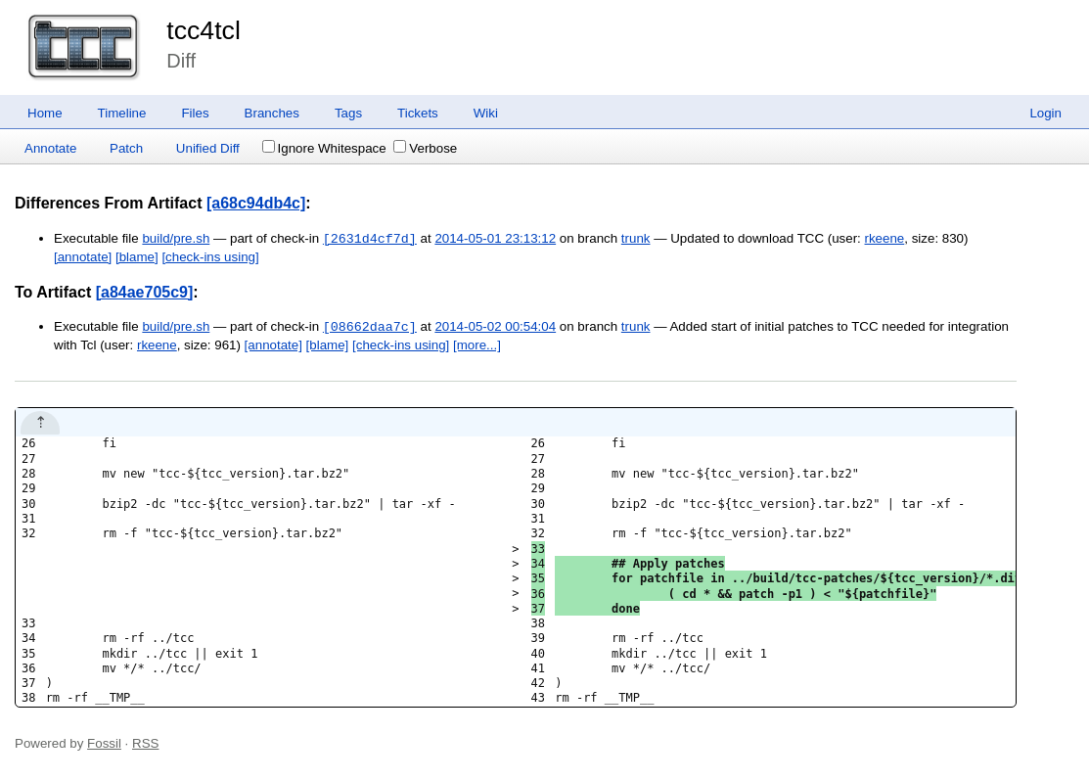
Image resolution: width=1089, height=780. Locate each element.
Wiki (486, 113)
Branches (272, 113)
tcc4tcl (203, 30)
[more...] (477, 345)
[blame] (137, 257)
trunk (636, 239)
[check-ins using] (209, 257)
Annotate (50, 148)
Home (45, 113)
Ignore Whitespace (324, 148)
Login (1045, 113)
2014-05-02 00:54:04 (495, 327)
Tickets (417, 113)
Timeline (122, 113)
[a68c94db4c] (255, 203)
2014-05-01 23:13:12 (495, 239)
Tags (348, 113)
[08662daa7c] (370, 327)
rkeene (885, 239)
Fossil (104, 743)
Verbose (425, 148)
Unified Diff (208, 148)
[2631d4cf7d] (370, 239)
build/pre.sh (175, 239)
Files (194, 113)
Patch (126, 148)
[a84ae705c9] (145, 292)
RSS (145, 743)
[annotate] (83, 257)
